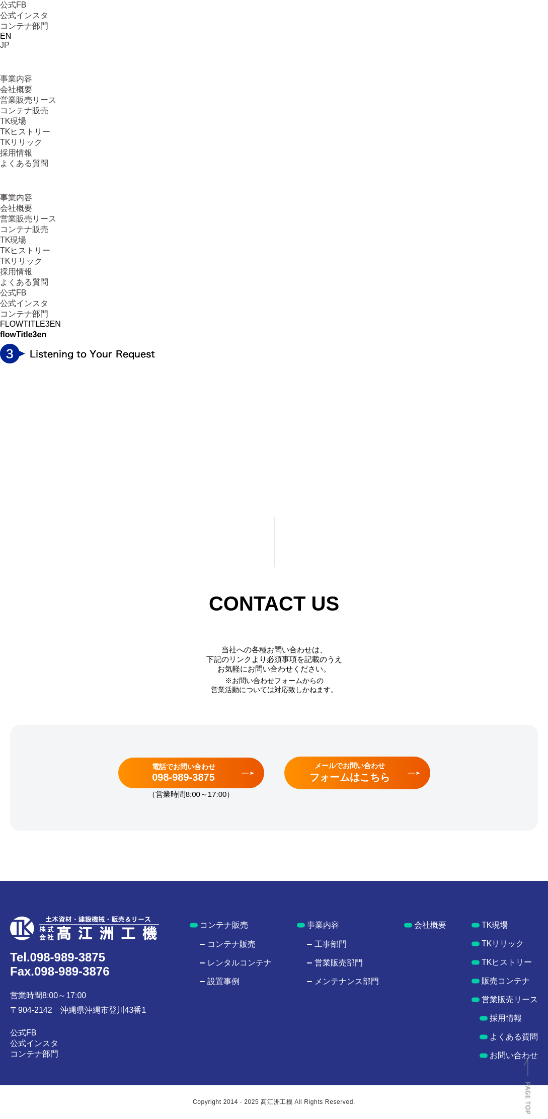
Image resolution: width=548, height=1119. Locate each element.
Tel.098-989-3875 (57, 957)
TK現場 (13, 121)
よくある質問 (24, 163)
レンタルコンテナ (239, 962)
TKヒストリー (25, 131)
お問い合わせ (514, 1055)
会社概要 (16, 89)
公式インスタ (24, 15)
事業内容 (16, 78)
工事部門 (331, 944)
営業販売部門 (339, 962)
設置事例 (223, 981)
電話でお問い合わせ (183, 773)
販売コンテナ (506, 981)
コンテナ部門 (24, 26)
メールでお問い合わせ (349, 772)
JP (5, 45)
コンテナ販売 (24, 110)
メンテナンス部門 (347, 981)
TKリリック (21, 142)
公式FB (13, 5)
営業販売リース (28, 100)
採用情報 (16, 152)
